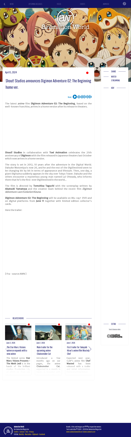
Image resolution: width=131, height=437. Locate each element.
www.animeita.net (89, 432)
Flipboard (35, 434)
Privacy (31, 432)
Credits (16, 432)
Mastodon (28, 434)
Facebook (42, 434)
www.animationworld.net (74, 432)
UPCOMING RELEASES (35, 4)
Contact (22, 432)
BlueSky (21, 434)
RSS (27, 432)
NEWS (12, 4)
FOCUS (59, 4)
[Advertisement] (48, 129)
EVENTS (82, 4)
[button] (90, 349)
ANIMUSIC (106, 4)
